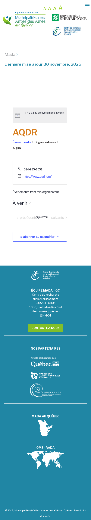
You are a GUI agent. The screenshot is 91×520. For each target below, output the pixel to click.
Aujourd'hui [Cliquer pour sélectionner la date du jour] (41, 217)
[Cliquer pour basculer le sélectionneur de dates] (22, 203)
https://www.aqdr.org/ (38, 176)
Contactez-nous (45, 328)
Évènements (22, 142)
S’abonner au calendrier (38, 236)
